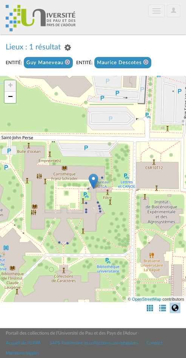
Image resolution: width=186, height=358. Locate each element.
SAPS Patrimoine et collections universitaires (93, 343)
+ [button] (10, 86)
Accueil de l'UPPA (23, 343)
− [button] (10, 97)
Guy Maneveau (48, 62)
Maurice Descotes (123, 62)
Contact (154, 343)
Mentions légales (22, 353)
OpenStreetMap (146, 299)
